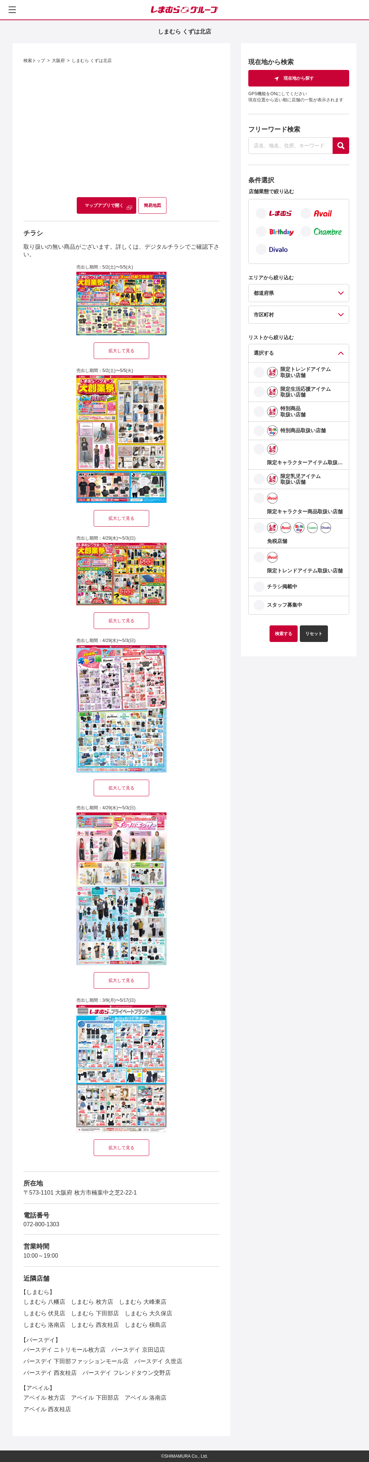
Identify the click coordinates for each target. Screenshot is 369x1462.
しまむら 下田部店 (95, 1313)
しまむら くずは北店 (92, 60)
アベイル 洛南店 (145, 1398)
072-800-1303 (41, 1224)
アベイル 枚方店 (44, 1398)
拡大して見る (121, 350)
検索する (283, 633)
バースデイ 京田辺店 (138, 1350)
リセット (314, 633)
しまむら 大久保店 (148, 1313)
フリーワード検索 (274, 129)
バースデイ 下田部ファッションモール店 (76, 1361)
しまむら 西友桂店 (95, 1325)
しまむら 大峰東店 (142, 1302)
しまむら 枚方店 (92, 1302)
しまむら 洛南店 (44, 1325)
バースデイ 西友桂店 (50, 1373)
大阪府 (58, 60)
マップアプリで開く (104, 205)
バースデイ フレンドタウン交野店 (126, 1373)
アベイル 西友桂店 (47, 1409)
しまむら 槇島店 (145, 1325)
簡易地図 (152, 205)
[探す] (341, 145)
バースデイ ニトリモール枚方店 (64, 1350)
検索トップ (34, 60)
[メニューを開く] (12, 9)
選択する (264, 353)
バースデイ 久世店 (158, 1361)
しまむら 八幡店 (44, 1302)
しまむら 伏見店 (44, 1313)
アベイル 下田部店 (95, 1398)
